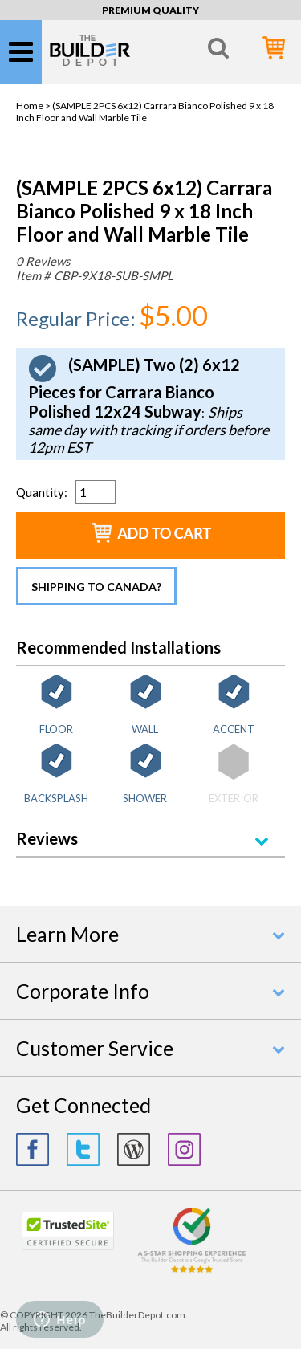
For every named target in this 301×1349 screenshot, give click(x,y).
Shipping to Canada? (96, 586)
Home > (34, 106)
